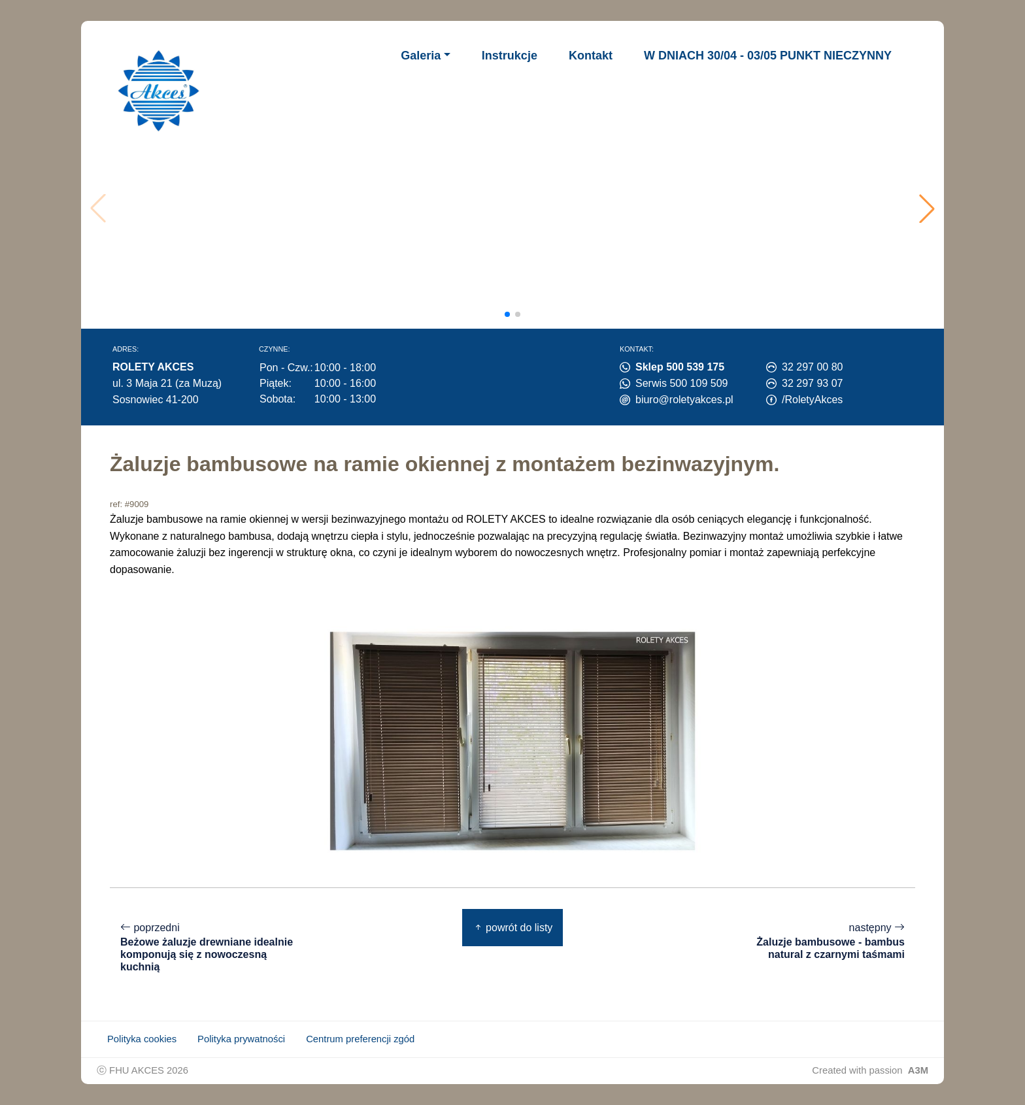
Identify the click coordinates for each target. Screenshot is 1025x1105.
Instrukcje (509, 55)
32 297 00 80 (812, 366)
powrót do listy (513, 927)
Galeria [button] (421, 55)
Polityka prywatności (241, 1039)
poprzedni (207, 948)
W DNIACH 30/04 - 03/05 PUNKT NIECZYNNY (768, 55)
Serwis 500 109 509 (681, 383)
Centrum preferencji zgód (360, 1039)
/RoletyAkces (812, 399)
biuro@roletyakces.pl (684, 399)
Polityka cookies (141, 1039)
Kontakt (591, 55)
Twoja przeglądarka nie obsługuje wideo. (516, 208)
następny (817, 941)
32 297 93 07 (812, 383)
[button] (927, 208)
